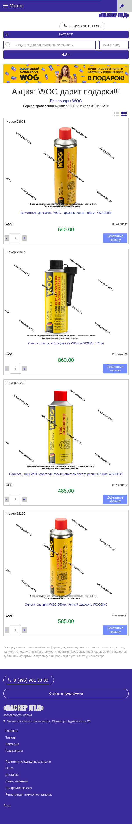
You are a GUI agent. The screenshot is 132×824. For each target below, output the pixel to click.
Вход (6, 805)
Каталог (66, 34)
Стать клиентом (16, 781)
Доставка (12, 774)
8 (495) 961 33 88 (84, 26)
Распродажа (14, 750)
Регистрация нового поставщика (28, 794)
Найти (66, 54)
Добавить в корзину (115, 238)
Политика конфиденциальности (28, 761)
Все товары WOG (66, 101)
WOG (9, 223)
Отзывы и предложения (66, 693)
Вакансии (12, 744)
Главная (11, 731)
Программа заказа (18, 788)
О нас (9, 768)
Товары (10, 737)
